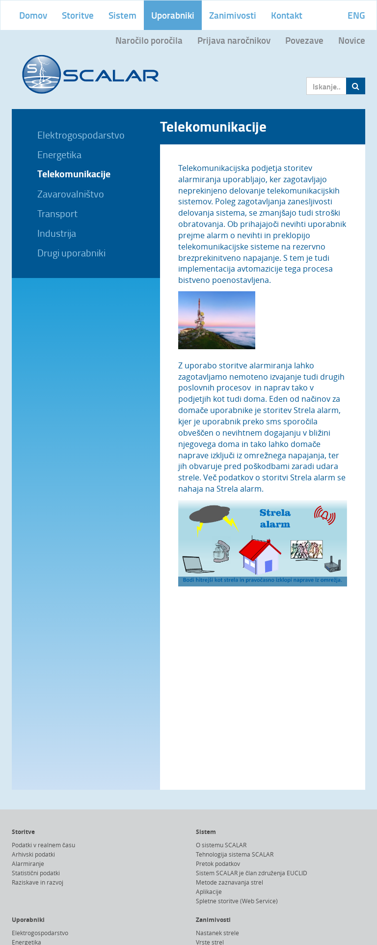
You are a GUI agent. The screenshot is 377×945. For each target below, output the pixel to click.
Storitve (78, 15)
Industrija (56, 233)
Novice (351, 40)
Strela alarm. (240, 488)
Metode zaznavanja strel (229, 882)
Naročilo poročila (149, 40)
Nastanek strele (217, 933)
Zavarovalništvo (70, 193)
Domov (33, 15)
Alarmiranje (28, 863)
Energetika (59, 154)
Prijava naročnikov (233, 40)
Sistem (122, 15)
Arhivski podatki (33, 854)
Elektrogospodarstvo (81, 134)
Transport (57, 213)
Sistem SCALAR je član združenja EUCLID (251, 873)
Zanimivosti (232, 15)
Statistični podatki (36, 873)
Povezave (304, 40)
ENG (356, 15)
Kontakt (286, 15)
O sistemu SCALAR (221, 845)
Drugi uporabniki (71, 252)
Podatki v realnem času (43, 845)
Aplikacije (209, 891)
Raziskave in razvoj (37, 882)
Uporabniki (172, 15)
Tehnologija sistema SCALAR (234, 854)
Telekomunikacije (73, 174)
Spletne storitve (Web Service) (237, 901)
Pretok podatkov (218, 863)
